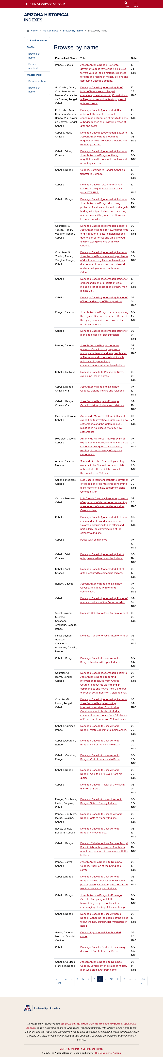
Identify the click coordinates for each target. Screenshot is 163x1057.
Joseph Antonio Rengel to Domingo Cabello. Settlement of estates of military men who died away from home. (103, 965)
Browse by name (34, 55)
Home (34, 30)
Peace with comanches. (94, 539)
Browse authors (37, 81)
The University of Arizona (108, 1053)
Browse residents (33, 66)
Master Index (50, 30)
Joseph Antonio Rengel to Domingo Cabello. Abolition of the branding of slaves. (101, 866)
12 (124, 979)
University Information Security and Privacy (81, 1048)
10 (111, 979)
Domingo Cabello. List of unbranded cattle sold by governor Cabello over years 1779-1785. (101, 188)
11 (117, 979)
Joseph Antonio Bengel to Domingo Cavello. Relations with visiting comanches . (101, 587)
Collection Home (37, 40)
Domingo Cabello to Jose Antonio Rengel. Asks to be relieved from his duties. (101, 774)
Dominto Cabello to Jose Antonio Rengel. (104, 613)
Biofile (30, 47)
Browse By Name (73, 30)
